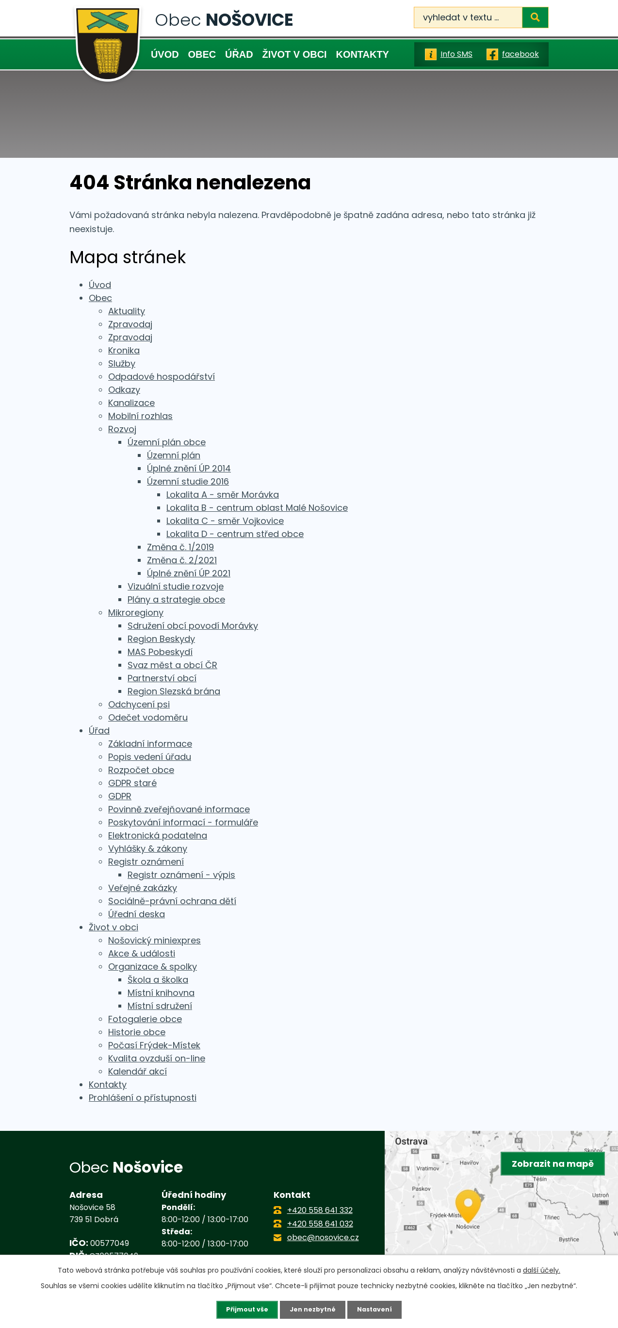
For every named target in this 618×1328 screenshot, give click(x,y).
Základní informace (150, 744)
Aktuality (126, 311)
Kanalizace (131, 403)
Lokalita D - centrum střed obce (235, 534)
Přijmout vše (243, 1309)
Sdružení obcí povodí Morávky (193, 626)
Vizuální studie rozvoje (176, 586)
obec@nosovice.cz (323, 1237)
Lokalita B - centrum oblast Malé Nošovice (257, 508)
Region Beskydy (161, 639)
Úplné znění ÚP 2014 (189, 468)
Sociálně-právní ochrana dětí (172, 901)
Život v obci (294, 54)
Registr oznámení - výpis (181, 875)
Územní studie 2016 (188, 481)
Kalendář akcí (137, 1071)
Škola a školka (158, 980)
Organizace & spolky (152, 966)
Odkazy (124, 390)
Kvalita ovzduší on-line (156, 1058)
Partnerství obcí (162, 678)
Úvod (165, 54)
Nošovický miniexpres (154, 940)
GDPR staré (132, 783)
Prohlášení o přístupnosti (142, 1098)
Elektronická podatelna (157, 835)
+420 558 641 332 (320, 1210)
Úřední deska (136, 914)
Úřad (239, 54)
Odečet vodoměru (148, 717)
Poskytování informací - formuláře (183, 822)
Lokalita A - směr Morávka (222, 494)
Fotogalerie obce (145, 1019)
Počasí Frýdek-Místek (154, 1045)
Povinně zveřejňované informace (179, 809)
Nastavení (378, 1309)
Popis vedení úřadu (149, 757)
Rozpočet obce (141, 770)
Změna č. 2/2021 (182, 560)
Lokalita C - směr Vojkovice (225, 521)
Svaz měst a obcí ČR (172, 665)
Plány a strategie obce (176, 599)
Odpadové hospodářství (161, 376)
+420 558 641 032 (320, 1223)
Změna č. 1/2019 (180, 547)
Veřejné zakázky (142, 888)
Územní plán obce (167, 442)
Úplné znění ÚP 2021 (188, 573)
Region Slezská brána (174, 691)
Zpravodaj (130, 324)
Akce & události (141, 953)
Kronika (124, 350)
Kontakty (362, 54)
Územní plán (173, 455)
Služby (121, 363)
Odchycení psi (139, 704)
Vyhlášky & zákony (147, 848)
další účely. (541, 1269)
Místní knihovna (161, 993)
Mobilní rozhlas (140, 416)
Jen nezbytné (312, 1309)
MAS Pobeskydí (160, 652)
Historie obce (136, 1032)
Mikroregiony (135, 612)
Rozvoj (122, 429)
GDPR (119, 796)
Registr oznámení (146, 862)
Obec (202, 54)
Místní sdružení (160, 1006)
